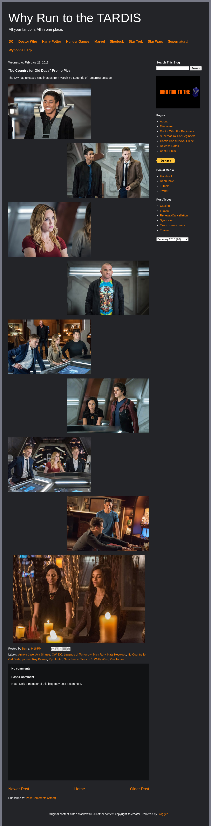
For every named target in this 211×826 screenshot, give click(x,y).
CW (54, 654)
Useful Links (168, 151)
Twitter (164, 191)
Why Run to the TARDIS (74, 18)
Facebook (166, 176)
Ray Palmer (39, 659)
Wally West (101, 659)
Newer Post (18, 789)
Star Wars (155, 41)
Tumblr (164, 186)
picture (26, 659)
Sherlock (117, 41)
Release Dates (169, 146)
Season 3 (86, 659)
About (164, 121)
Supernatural (178, 41)
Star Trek (136, 41)
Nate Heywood (116, 654)
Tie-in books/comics (172, 225)
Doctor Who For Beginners (177, 131)
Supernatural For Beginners (177, 136)
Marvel (99, 41)
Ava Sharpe (42, 654)
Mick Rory (99, 654)
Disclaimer (166, 126)
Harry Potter (51, 41)
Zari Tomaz (117, 659)
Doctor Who (27, 41)
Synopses (166, 220)
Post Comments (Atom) (41, 798)
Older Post (139, 789)
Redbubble (167, 181)
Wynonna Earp (20, 50)
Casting (165, 205)
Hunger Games (77, 41)
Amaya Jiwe (26, 654)
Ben (25, 648)
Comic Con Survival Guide (177, 141)
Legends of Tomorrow (77, 654)
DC (11, 41)
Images (164, 210)
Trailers (164, 230)
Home (79, 789)
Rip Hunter (55, 659)
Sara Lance (71, 659)
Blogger (163, 814)
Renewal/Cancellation (174, 215)
